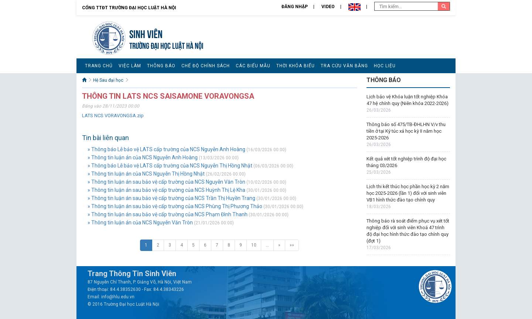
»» (292, 245)
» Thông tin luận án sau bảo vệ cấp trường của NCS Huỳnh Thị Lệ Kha (166, 190)
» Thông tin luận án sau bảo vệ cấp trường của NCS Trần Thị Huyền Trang (171, 198)
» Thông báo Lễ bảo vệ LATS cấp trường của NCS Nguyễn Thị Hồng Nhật (170, 166)
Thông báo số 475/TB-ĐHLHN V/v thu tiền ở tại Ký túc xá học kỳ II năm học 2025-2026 (406, 131)
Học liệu (385, 65)
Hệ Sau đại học (108, 80)
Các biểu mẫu (253, 65)
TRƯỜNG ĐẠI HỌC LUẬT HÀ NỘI (166, 45)
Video (328, 6)
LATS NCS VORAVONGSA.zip (113, 115)
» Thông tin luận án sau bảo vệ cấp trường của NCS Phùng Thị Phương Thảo (175, 206)
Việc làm (130, 65)
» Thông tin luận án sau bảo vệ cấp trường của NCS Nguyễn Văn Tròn (166, 182)
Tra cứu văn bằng (344, 65)
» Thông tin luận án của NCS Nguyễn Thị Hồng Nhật (146, 174)
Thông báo (161, 65)
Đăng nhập (295, 6)
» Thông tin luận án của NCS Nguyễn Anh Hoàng (143, 157)
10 (253, 245)
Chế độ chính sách (205, 65)
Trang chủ (99, 65)
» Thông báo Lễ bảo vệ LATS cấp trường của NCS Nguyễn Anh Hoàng (166, 149)
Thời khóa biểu (295, 65)
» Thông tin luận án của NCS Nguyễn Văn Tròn (140, 222)
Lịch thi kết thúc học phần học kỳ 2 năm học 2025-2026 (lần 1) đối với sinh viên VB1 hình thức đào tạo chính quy (407, 193)
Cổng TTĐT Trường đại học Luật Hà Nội (129, 7)
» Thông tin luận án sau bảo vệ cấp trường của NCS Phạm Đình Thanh (168, 214)
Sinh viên (146, 33)
